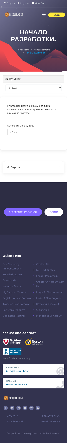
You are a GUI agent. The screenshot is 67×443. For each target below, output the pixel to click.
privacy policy (51, 416)
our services (15, 421)
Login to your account (49, 292)
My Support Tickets (14, 292)
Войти (54, 212)
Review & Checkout (47, 304)
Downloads (9, 280)
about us (12, 416)
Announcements (42, 49)
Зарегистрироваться (23, 212)
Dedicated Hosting (14, 315)
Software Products (14, 309)
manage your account (49, 315)
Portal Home (23, 49)
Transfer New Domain (16, 304)
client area (42, 309)
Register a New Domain (17, 298)
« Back (13, 132)
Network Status (12, 286)
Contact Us (42, 264)
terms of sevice (50, 421)
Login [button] (57, 14)
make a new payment (49, 298)
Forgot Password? (47, 276)
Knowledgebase (12, 274)
